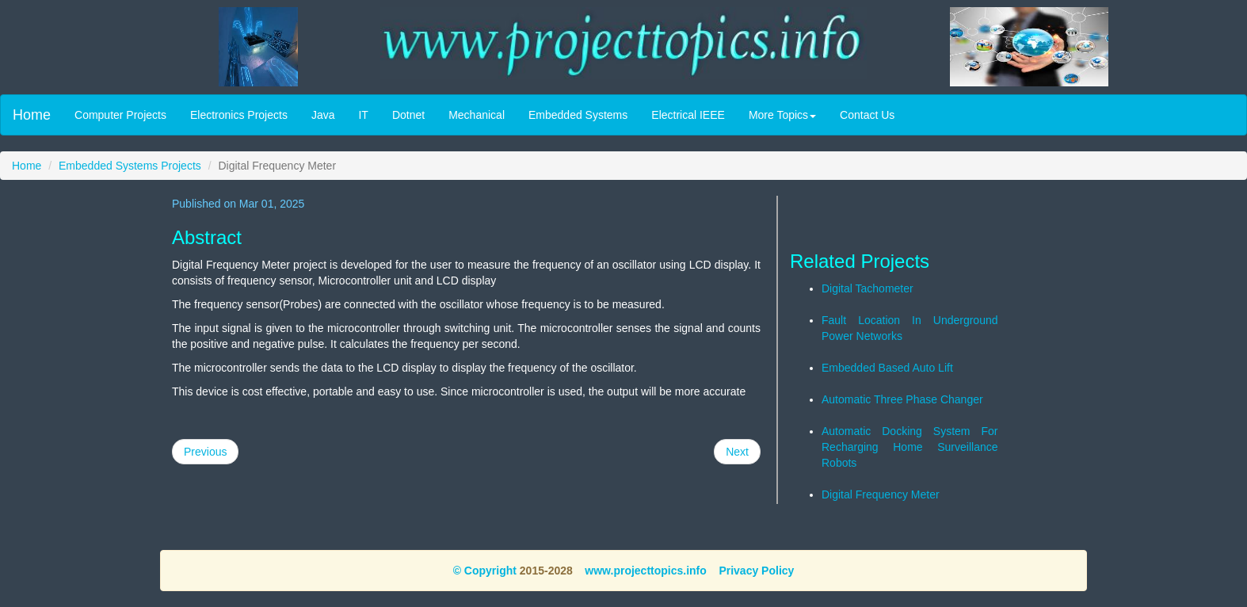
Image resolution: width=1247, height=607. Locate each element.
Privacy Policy (756, 570)
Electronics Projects (239, 115)
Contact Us (867, 115)
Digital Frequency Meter (881, 494)
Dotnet (408, 115)
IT (363, 115)
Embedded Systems (577, 115)
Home (32, 115)
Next (737, 451)
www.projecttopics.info (646, 570)
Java (323, 115)
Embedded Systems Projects (130, 165)
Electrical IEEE (688, 115)
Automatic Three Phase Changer (902, 399)
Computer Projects (120, 115)
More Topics (782, 115)
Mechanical (476, 115)
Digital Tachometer (867, 288)
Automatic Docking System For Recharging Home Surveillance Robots (910, 447)
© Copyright (485, 570)
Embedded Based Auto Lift (887, 367)
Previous (205, 451)
